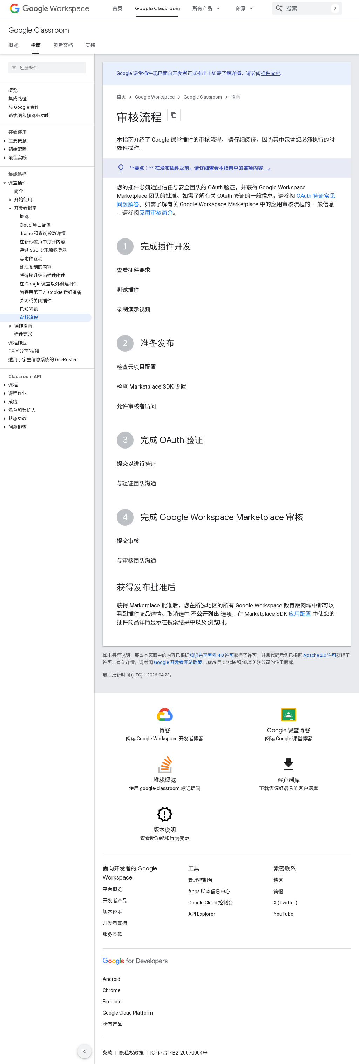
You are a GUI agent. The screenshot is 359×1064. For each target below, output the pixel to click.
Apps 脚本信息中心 (209, 891)
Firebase (112, 1001)
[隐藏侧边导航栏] (84, 1051)
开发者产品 (115, 900)
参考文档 (63, 45)
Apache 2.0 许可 (319, 655)
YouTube (283, 914)
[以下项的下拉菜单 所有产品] (220, 8)
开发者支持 (115, 923)
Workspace (55, 8)
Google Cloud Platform (128, 1013)
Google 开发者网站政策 (178, 662)
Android (111, 979)
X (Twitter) (285, 902)
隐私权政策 (131, 1053)
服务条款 (112, 934)
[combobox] (307, 8)
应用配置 (300, 614)
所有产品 (202, 8)
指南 (235, 97)
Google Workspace (155, 97)
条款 (108, 1053)
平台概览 (112, 889)
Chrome (112, 990)
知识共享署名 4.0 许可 (211, 655)
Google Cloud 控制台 (210, 902)
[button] (46, 141)
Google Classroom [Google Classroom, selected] (157, 8)
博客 (278, 880)
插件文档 (270, 73)
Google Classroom (38, 30)
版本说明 (112, 912)
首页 (117, 8)
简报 (278, 891)
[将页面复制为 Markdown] (174, 115)
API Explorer (201, 914)
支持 (90, 45)
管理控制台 (200, 880)
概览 (13, 45)
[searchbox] (47, 67)
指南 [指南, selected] (36, 45)
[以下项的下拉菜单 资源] (253, 8)
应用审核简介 (156, 212)
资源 (240, 8)
